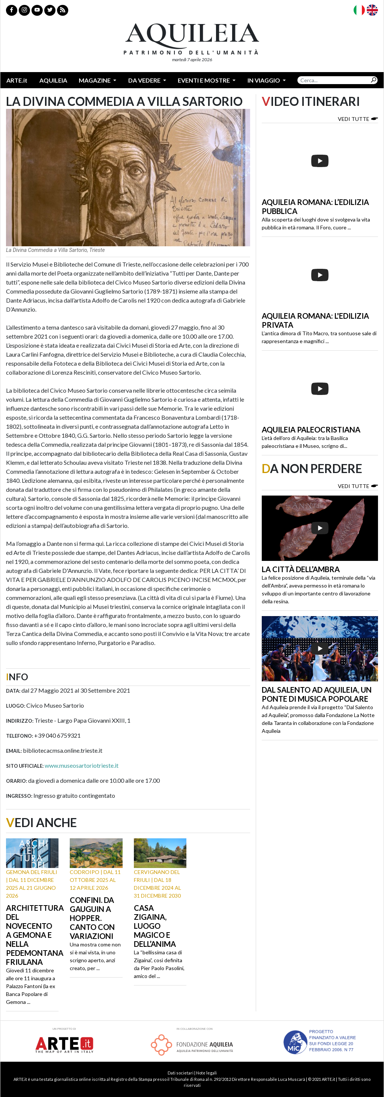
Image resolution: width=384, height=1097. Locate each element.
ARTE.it (16, 80)
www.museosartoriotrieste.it (81, 765)
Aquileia (53, 80)
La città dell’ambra (301, 569)
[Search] (333, 80)
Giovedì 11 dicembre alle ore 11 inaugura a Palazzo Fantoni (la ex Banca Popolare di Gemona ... (30, 986)
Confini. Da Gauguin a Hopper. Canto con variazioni (92, 917)
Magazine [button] (95, 80)
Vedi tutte (358, 118)
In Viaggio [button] (264, 80)
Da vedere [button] (145, 80)
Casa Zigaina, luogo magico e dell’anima (155, 925)
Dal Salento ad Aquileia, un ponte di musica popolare (317, 694)
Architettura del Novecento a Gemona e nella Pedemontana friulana (35, 934)
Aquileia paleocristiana (311, 429)
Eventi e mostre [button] (204, 80)
